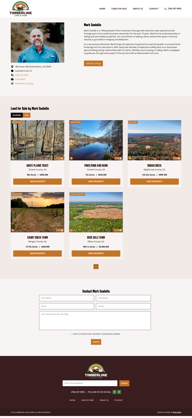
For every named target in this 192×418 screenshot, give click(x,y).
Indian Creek (154, 165)
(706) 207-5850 (174, 8)
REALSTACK (177, 414)
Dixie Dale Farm (96, 237)
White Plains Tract (37, 165)
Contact (153, 8)
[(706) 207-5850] (166, 9)
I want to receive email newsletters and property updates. (96, 335)
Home (102, 8)
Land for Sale (119, 8)
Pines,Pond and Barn (96, 165)
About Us (138, 8)
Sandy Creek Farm (37, 237)
